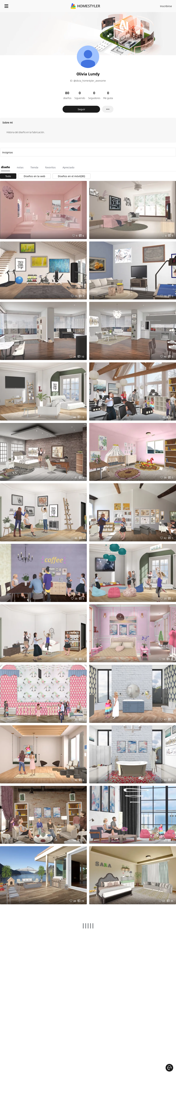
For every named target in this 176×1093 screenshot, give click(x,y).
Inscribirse (166, 6)
